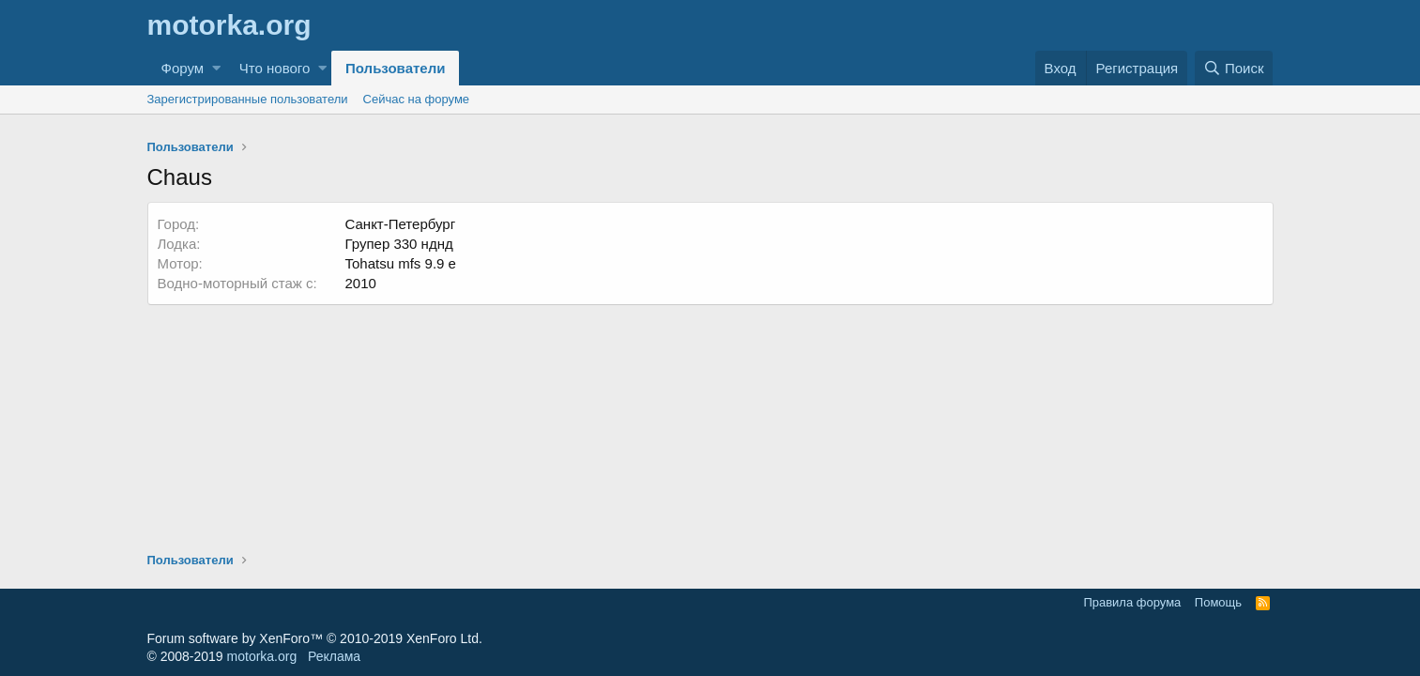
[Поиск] (1234, 68)
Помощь (1218, 602)
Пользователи (395, 68)
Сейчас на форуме (416, 99)
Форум (183, 68)
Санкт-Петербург (400, 224)
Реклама (334, 656)
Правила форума (1132, 602)
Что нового (274, 68)
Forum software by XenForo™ (314, 638)
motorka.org (262, 656)
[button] (216, 68)
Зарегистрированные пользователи (247, 99)
